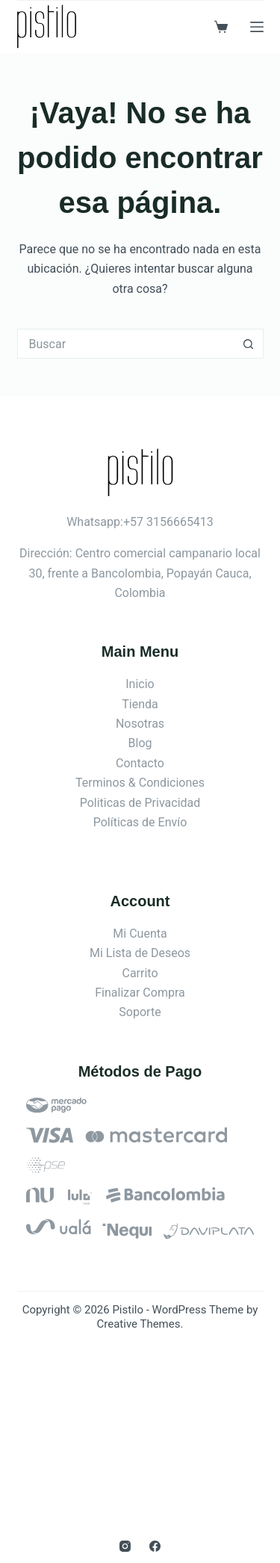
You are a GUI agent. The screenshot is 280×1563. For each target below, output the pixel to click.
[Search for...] (125, 344)
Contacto (140, 763)
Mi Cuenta (140, 933)
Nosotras (140, 723)
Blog (140, 743)
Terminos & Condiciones (140, 783)
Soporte (140, 1012)
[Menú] (257, 27)
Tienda (140, 704)
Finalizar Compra (139, 992)
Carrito (140, 973)
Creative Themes (139, 1324)
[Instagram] (125, 1546)
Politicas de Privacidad (140, 803)
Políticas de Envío (140, 822)
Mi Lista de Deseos (140, 953)
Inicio (139, 684)
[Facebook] (155, 1546)
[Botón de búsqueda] (249, 344)
